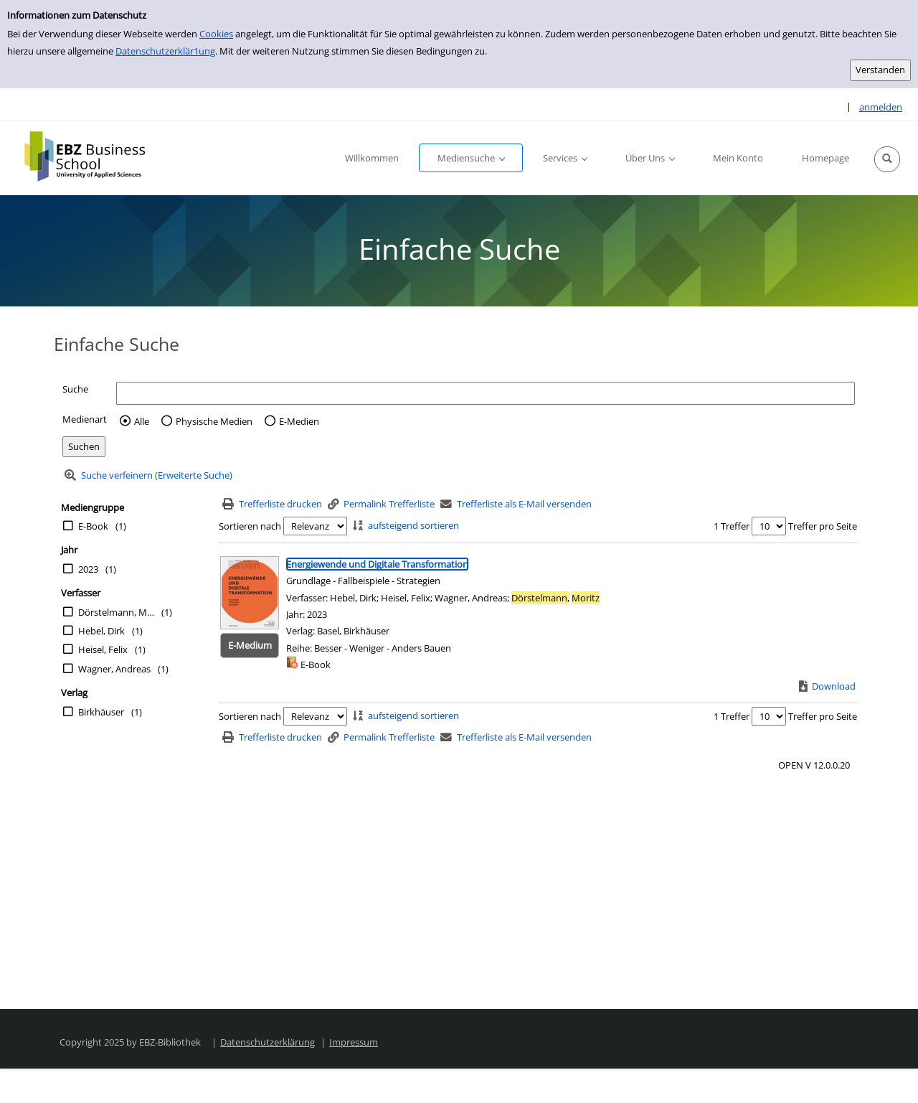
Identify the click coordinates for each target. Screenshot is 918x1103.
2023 (88, 569)
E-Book (93, 526)
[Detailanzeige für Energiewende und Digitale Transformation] (377, 564)
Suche (75, 388)
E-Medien (299, 421)
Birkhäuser (101, 711)
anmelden (880, 106)
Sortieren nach (250, 526)
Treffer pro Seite (822, 526)
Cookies (216, 33)
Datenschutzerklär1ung (165, 50)
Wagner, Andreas (114, 668)
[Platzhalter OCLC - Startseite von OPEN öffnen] (95, 156)
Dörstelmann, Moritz (116, 612)
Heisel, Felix (103, 649)
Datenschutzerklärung (267, 1042)
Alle (141, 421)
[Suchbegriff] (485, 393)
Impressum (353, 1042)
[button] (887, 159)
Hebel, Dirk (101, 630)
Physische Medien (214, 421)
